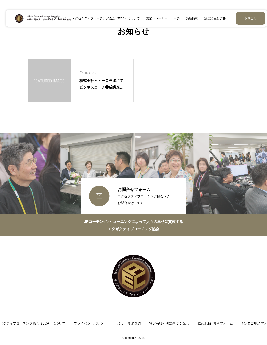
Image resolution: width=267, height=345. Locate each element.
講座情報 (189, 18)
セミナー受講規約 (128, 323)
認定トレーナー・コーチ (160, 18)
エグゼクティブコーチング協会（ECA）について (103, 18)
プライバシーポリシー (90, 323)
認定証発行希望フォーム (215, 323)
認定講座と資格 (212, 18)
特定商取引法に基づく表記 (169, 323)
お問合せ (240, 18)
